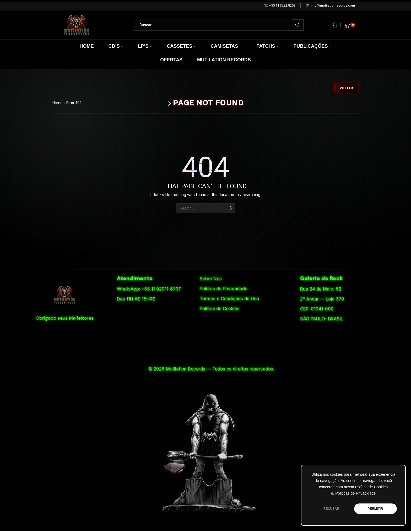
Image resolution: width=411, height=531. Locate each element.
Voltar (346, 88)
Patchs (267, 46)
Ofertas (171, 59)
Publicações (313, 46)
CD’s (115, 46)
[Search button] (298, 24)
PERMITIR (375, 509)
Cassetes (181, 46)
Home (86, 46)
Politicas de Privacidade (355, 493)
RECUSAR (331, 509)
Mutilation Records (224, 59)
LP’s (145, 46)
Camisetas (226, 46)
